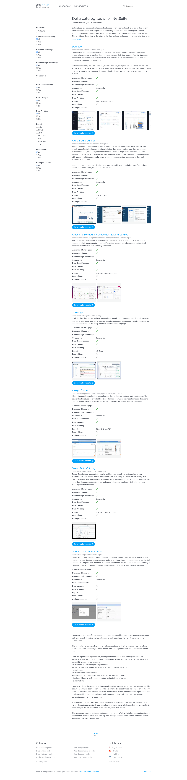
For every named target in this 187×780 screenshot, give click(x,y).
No (38, 44)
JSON (39, 133)
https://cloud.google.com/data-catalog (84, 555)
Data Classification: (44, 85)
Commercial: (41, 76)
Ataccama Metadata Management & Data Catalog (100, 234)
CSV (39, 127)
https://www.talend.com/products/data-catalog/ (89, 473)
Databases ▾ (81, 5)
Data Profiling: (42, 111)
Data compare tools (81, 748)
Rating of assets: (43, 163)
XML (39, 144)
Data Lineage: (42, 98)
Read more (76, 40)
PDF (39, 139)
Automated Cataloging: (46, 36)
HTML (39, 130)
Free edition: (41, 150)
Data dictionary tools (44, 754)
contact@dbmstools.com (89, 771)
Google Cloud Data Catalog (84, 551)
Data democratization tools (84, 751)
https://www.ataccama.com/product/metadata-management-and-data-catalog (101, 238)
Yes (38, 42)
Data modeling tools (44, 748)
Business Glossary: (44, 50)
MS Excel (41, 136)
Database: (40, 27)
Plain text (41, 142)
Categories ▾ (64, 5)
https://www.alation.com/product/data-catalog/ (90, 144)
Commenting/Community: (47, 63)
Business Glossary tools (45, 757)
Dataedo (77, 46)
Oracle (113, 751)
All (38, 39)
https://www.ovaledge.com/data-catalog (87, 316)
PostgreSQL (115, 757)
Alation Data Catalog (84, 140)
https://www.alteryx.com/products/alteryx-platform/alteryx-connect (97, 393)
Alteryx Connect (80, 390)
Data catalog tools (43, 751)
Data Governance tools (82, 757)
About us (147, 771)
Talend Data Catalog (82, 469)
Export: (39, 124)
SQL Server (115, 747)
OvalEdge (77, 312)
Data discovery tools (81, 754)
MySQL (113, 754)
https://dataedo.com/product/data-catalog (88, 50)
